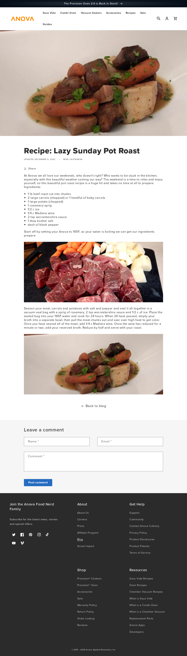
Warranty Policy (87, 605)
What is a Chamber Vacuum (147, 612)
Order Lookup (86, 618)
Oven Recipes (138, 585)
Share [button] (30, 169)
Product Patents (139, 546)
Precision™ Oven (87, 585)
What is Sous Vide (141, 598)
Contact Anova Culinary (144, 526)
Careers (82, 519)
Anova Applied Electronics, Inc (100, 649)
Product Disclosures (142, 539)
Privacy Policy (138, 533)
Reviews (82, 625)
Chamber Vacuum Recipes (146, 592)
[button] (49, 13)
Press (80, 526)
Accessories (85, 592)
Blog (80, 539)
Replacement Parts (141, 618)
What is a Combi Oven (143, 605)
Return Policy (85, 612)
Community (136, 519)
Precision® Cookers (89, 578)
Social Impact (85, 546)
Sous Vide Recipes (141, 578)
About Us (83, 513)
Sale (80, 598)
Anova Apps (137, 625)
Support (134, 513)
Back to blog (93, 406)
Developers (136, 632)
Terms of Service (139, 553)
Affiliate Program (88, 533)
